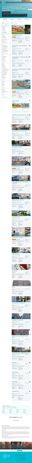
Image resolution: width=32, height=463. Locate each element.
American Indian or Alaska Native (5, 92)
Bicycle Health (14, 270)
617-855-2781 (14, 49)
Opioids (3, 65)
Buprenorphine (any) (5, 71)
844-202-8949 (14, 239)
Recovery (21, 2)
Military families (4, 61)
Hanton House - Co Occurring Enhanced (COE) (20, 353)
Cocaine (4, 67)
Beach (3, 82)
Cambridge (4, 412)
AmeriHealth (4, 36)
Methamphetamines (5, 68)
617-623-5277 (14, 374)
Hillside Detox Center (16, 253)
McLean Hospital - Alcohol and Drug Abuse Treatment (19, 46)
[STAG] (29, 354)
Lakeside (4, 86)
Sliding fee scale (4, 41)
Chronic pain (4, 79)
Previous (13, 402)
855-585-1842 (14, 219)
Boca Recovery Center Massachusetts (18, 89)
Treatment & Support (16, 2)
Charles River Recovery (16, 216)
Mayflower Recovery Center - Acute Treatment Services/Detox (20, 182)
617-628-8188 (14, 289)
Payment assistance (5, 42)
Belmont (25, 411)
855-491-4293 (14, 133)
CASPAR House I (15, 381)
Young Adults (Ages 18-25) (5, 46)
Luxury (3, 52)
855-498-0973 (14, 168)
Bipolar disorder (4, 77)
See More (21, 66)
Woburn (4, 411)
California (16, 101)
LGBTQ (3, 59)
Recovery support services (5, 53)
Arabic (3, 93)
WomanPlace (14, 362)
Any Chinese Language (5, 94)
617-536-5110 (14, 117)
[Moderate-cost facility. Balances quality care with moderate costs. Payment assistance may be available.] (17, 238)
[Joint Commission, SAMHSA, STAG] (29, 48)
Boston (4, 409)
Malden (11, 409)
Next (19, 402)
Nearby (13, 101)
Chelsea (11, 411)
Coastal (3, 84)
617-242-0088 (14, 149)
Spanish (4, 90)
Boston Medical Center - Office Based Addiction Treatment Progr (20, 58)
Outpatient (4, 29)
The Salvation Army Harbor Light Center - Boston (20, 114)
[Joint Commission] (29, 239)
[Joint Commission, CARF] (29, 168)
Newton (11, 412)
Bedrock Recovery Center (16, 166)
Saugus (18, 411)
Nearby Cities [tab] (4, 408)
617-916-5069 (14, 305)
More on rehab (19, 21)
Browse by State (15, 420)
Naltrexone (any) (4, 72)
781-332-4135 (14, 256)
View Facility (18, 168)
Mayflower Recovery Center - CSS (18, 199)
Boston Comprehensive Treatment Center (19, 130)
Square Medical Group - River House (18, 302)
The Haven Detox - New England (17, 237)
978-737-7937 (14, 202)
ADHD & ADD (4, 75)
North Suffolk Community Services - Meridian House (20, 336)
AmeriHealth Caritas (5, 37)
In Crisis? (29, 9)
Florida (18, 101)
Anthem (3, 38)
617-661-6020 (14, 364)
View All (3, 62)
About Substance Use (24, 2)
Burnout (4, 78)
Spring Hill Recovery (15, 108)
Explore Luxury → (20, 450)
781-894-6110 (14, 322)
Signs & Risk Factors (10, 2)
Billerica (25, 409)
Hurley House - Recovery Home (17, 319)
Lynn (17, 412)
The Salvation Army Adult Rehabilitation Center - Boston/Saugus (20, 70)
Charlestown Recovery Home (17, 146)
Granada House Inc (15, 391)
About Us (29, 2)
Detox (3, 30)
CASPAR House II (15, 372)
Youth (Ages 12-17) (5, 47)
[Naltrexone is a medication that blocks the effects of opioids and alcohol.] (6, 72)
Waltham (25, 412)
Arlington (18, 409)
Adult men (4, 57)
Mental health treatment (5, 51)
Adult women (4, 58)
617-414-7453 (14, 61)
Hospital (4, 28)
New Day (13, 286)
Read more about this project (22, 458)
